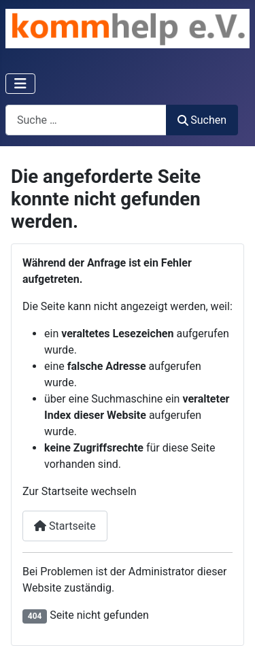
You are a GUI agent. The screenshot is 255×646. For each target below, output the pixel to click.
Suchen (201, 120)
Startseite (65, 526)
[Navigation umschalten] (20, 83)
